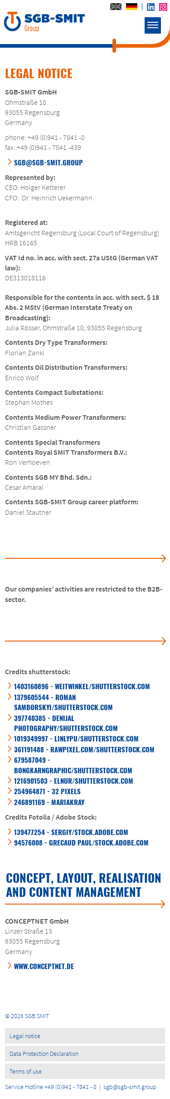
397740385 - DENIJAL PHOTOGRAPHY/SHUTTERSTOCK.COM (66, 723)
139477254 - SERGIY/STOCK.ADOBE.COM (71, 832)
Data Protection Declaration (44, 1053)
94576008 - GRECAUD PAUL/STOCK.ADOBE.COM (81, 842)
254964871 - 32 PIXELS (47, 791)
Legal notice (25, 1036)
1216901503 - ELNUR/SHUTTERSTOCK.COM (73, 781)
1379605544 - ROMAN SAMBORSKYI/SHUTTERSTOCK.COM (63, 702)
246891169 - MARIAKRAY (49, 802)
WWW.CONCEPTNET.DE (44, 966)
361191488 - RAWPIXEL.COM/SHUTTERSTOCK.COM (84, 749)
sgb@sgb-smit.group (48, 162)
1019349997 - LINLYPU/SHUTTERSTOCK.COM (76, 738)
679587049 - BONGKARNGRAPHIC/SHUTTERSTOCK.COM (73, 765)
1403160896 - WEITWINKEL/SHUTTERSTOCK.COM (82, 686)
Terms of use (26, 1071)
